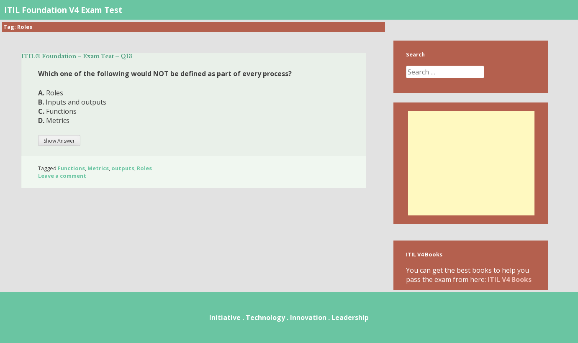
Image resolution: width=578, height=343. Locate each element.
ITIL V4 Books (510, 279)
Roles (144, 168)
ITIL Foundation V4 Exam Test (63, 9)
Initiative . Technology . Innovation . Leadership (289, 317)
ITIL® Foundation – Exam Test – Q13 (76, 56)
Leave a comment (62, 175)
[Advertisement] (471, 163)
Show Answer (59, 140)
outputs (122, 168)
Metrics (98, 168)
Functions (71, 168)
